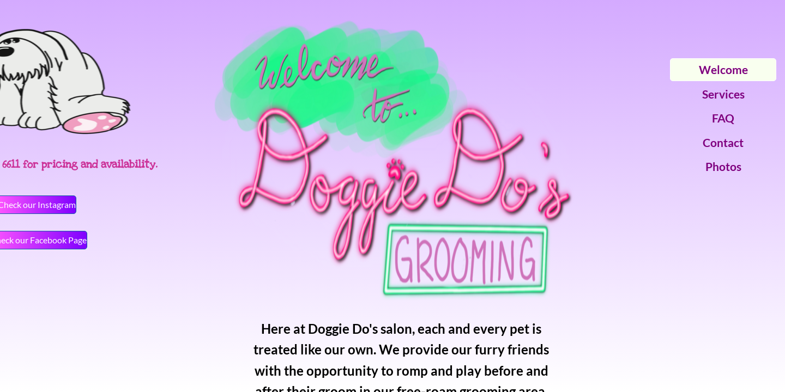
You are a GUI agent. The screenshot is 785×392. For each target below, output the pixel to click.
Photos (723, 166)
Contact (723, 142)
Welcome (723, 69)
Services (723, 94)
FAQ (723, 118)
